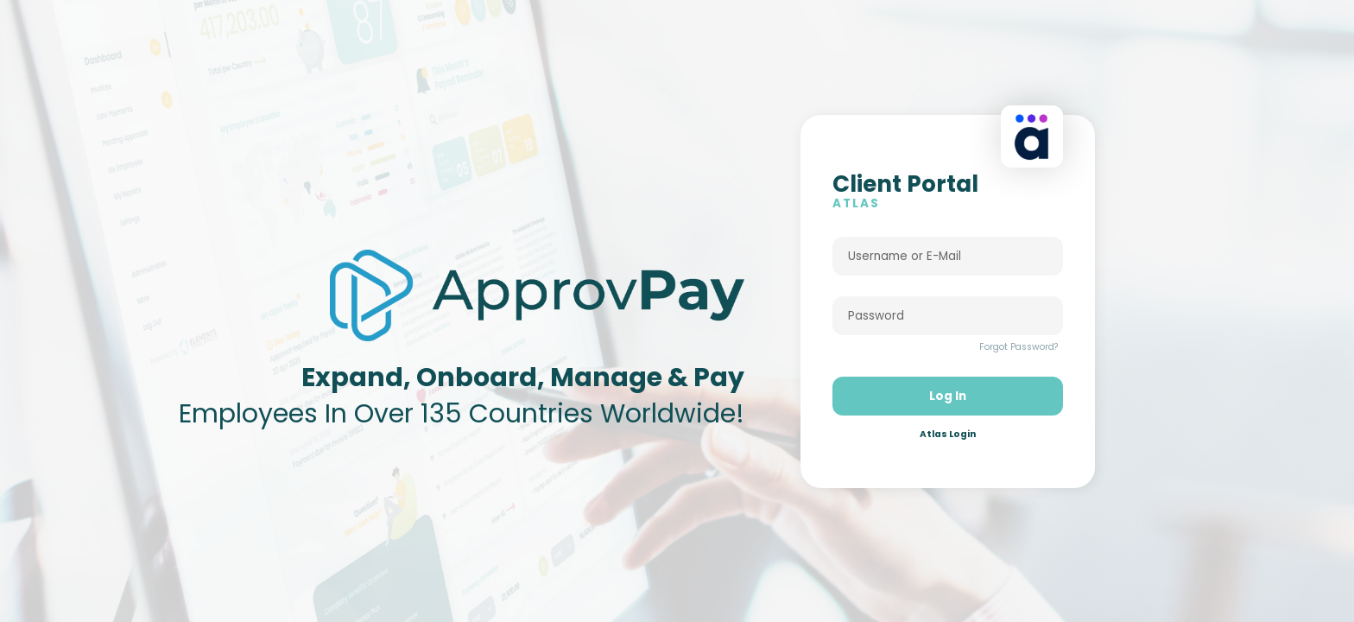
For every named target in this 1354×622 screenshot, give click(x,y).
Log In (947, 405)
